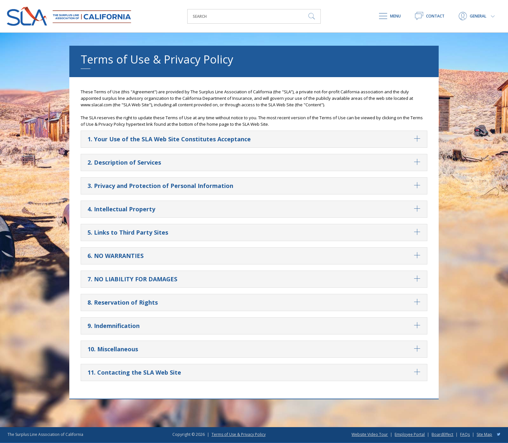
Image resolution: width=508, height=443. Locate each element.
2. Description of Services (254, 162)
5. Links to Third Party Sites (254, 232)
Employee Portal (410, 434)
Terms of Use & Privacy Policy (239, 434)
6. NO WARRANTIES (254, 255)
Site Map (484, 434)
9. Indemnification (254, 325)
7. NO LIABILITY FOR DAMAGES (254, 279)
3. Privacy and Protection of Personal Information (254, 185)
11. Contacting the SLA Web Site (254, 372)
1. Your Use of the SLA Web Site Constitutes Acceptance (254, 139)
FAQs (465, 434)
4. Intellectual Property (254, 209)
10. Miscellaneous (254, 349)
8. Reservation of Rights (254, 302)
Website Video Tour (370, 434)
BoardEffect (442, 434)
